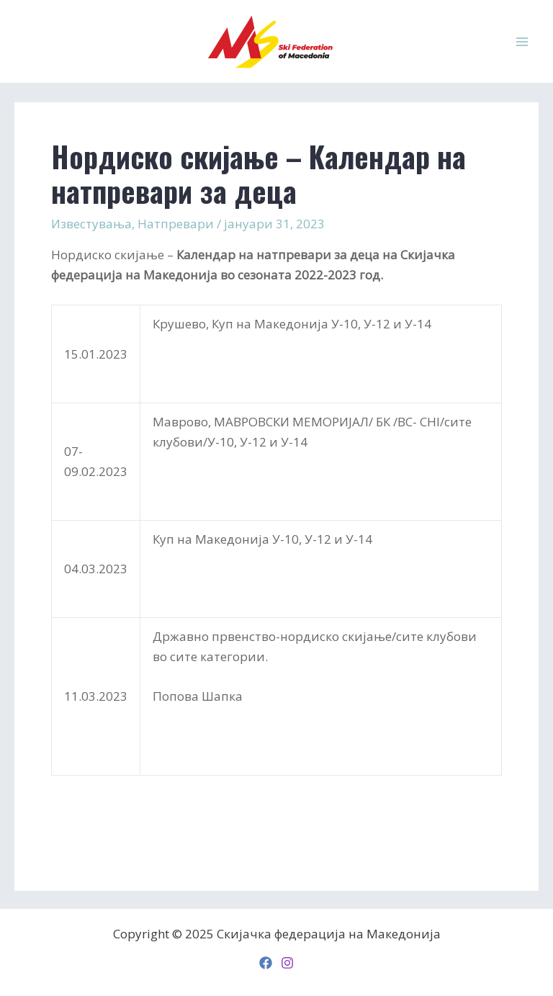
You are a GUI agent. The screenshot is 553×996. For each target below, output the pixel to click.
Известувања (91, 223)
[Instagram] (287, 962)
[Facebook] (265, 962)
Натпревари (176, 223)
